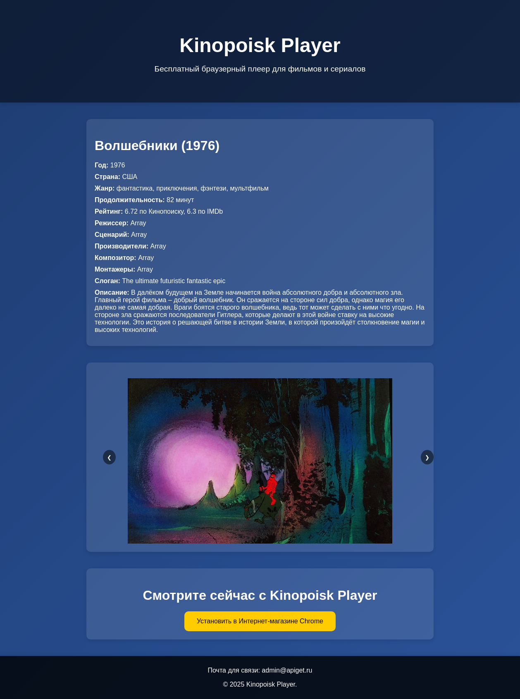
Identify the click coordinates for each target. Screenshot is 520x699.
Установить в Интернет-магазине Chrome (260, 621)
